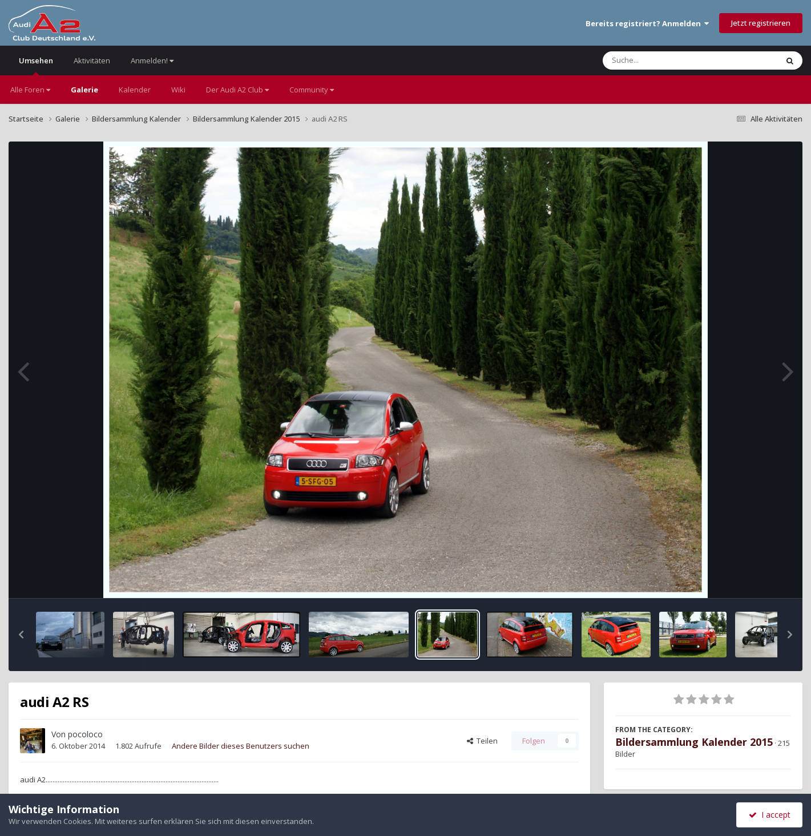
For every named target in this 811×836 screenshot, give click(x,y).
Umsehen (36, 65)
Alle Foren (30, 89)
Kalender (135, 89)
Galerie (84, 89)
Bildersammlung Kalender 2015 (694, 742)
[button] (21, 634)
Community (311, 89)
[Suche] (667, 60)
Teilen (482, 741)
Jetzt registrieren (760, 23)
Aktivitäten (92, 60)
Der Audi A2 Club (237, 89)
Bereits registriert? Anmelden (647, 23)
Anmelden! (152, 60)
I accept (769, 814)
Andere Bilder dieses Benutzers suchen (240, 746)
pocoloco (85, 734)
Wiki (178, 89)
